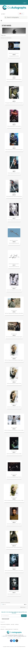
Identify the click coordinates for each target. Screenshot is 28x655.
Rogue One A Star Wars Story (14, 591)
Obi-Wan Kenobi (14, 333)
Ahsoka (14, 76)
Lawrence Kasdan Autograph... (14, 263)
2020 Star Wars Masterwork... (14, 53)
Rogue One (14, 567)
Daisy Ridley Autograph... (14, 240)
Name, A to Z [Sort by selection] (14, 35)
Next (25, 604)
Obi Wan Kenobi (14, 287)
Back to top (23, 607)
